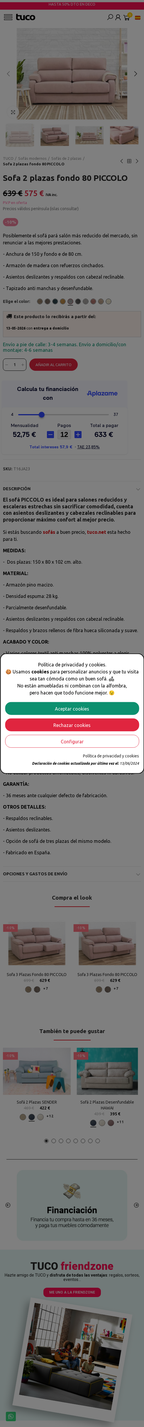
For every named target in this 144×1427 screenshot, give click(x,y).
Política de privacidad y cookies (111, 755)
